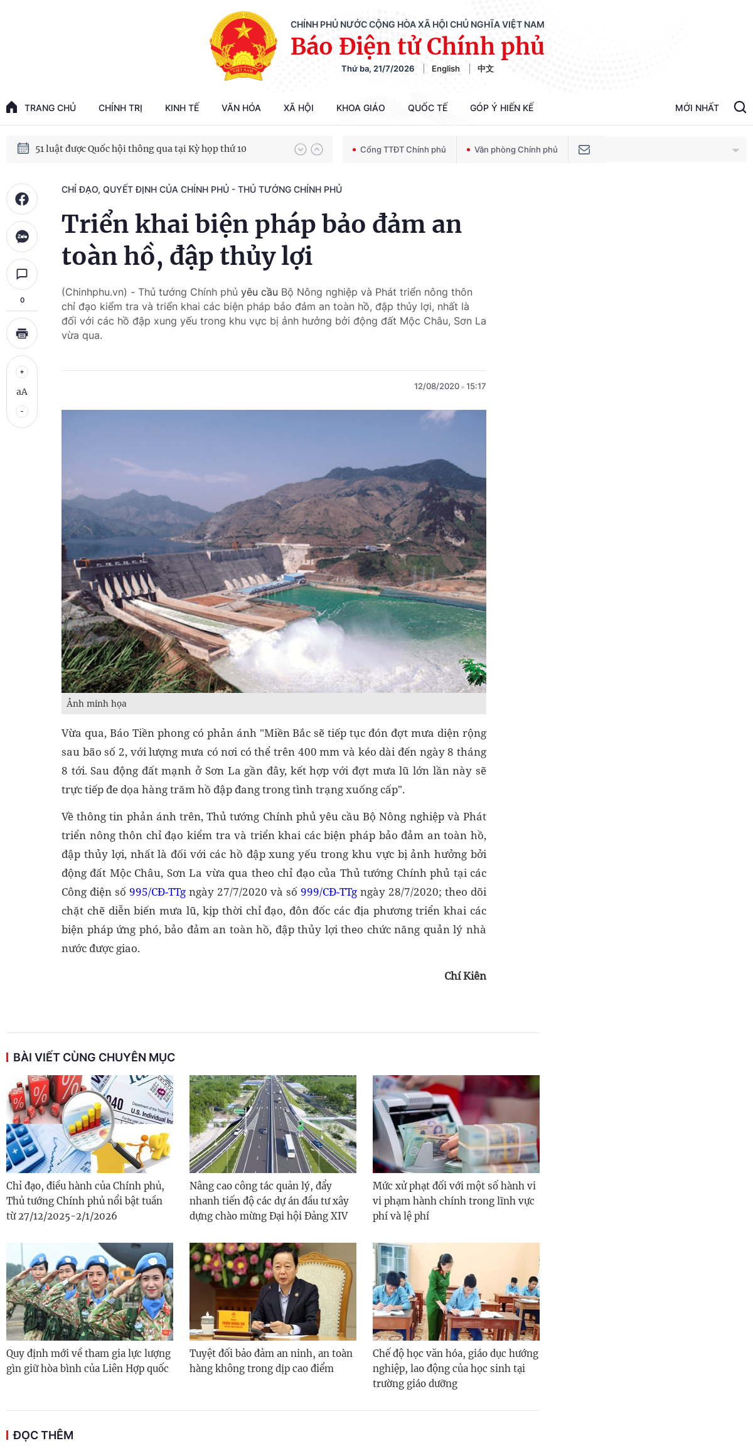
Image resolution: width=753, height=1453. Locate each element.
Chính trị (120, 107)
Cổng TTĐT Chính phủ (399, 149)
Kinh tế (182, 107)
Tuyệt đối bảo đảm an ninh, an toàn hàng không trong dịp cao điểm (271, 1361)
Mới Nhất (697, 107)
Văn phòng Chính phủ (512, 149)
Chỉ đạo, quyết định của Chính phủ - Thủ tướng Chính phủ (201, 189)
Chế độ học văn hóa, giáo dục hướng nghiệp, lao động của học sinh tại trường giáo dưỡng (455, 1369)
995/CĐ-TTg (157, 891)
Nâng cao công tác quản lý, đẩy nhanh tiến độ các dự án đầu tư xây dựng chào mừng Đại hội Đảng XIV (269, 1201)
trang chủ (41, 107)
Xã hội (299, 107)
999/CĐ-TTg (327, 891)
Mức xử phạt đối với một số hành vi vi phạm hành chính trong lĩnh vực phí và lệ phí (454, 1201)
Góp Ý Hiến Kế (501, 107)
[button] (300, 149)
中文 (486, 68)
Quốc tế (427, 107)
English (446, 68)
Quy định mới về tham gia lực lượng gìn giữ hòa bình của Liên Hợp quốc (88, 1361)
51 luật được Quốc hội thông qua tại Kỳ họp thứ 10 (141, 148)
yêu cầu (261, 292)
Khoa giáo (360, 107)
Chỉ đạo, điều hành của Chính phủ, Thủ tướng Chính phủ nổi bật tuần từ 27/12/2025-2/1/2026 (85, 1201)
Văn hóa (241, 107)
